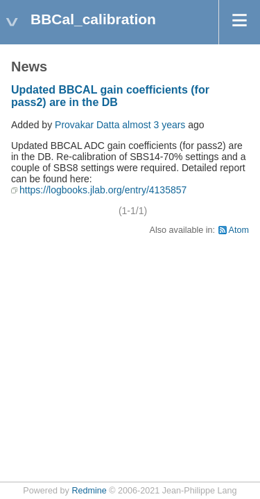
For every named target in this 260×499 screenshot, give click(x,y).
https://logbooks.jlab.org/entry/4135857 (103, 189)
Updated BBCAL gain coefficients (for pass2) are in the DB (110, 96)
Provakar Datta (87, 124)
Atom (239, 230)
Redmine (88, 491)
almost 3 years (153, 124)
